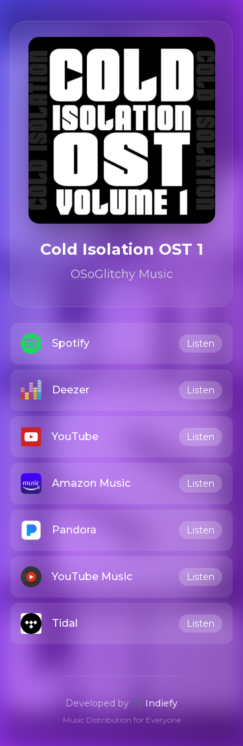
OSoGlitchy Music (122, 274)
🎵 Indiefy (155, 703)
